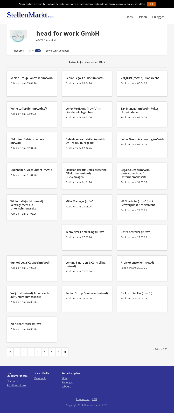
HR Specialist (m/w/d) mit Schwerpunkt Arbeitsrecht (138, 203)
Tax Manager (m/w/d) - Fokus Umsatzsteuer (140, 110)
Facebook (40, 378)
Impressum (82, 399)
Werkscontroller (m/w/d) (26, 324)
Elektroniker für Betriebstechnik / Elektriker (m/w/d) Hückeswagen (86, 173)
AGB (94, 399)
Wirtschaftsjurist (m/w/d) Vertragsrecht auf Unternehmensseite (26, 204)
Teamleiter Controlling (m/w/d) (85, 232)
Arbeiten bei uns (16, 385)
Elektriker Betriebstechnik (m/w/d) (27, 141)
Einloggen (158, 17)
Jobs (130, 17)
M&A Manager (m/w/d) (80, 201)
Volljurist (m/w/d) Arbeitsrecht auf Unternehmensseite (30, 295)
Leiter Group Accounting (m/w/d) (142, 139)
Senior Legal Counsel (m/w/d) (84, 78)
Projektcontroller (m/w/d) (137, 262)
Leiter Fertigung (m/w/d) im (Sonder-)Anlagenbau (83, 110)
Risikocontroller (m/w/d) (136, 293)
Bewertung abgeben (57, 50)
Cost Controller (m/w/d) (136, 232)
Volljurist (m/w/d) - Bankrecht (140, 78)
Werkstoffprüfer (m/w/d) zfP (28, 108)
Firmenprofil (18, 50)
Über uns (12, 381)
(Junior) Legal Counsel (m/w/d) (30, 262)
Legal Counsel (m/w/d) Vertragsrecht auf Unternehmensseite (135, 173)
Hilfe (64, 378)
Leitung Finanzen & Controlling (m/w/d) (86, 264)
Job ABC (66, 386)
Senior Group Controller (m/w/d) (31, 78)
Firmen (142, 17)
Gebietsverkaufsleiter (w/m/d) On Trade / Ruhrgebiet (85, 141)
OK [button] (151, 4)
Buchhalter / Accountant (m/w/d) (31, 170)
